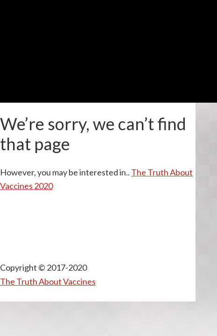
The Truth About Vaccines (48, 281)
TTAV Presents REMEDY (108, 23)
